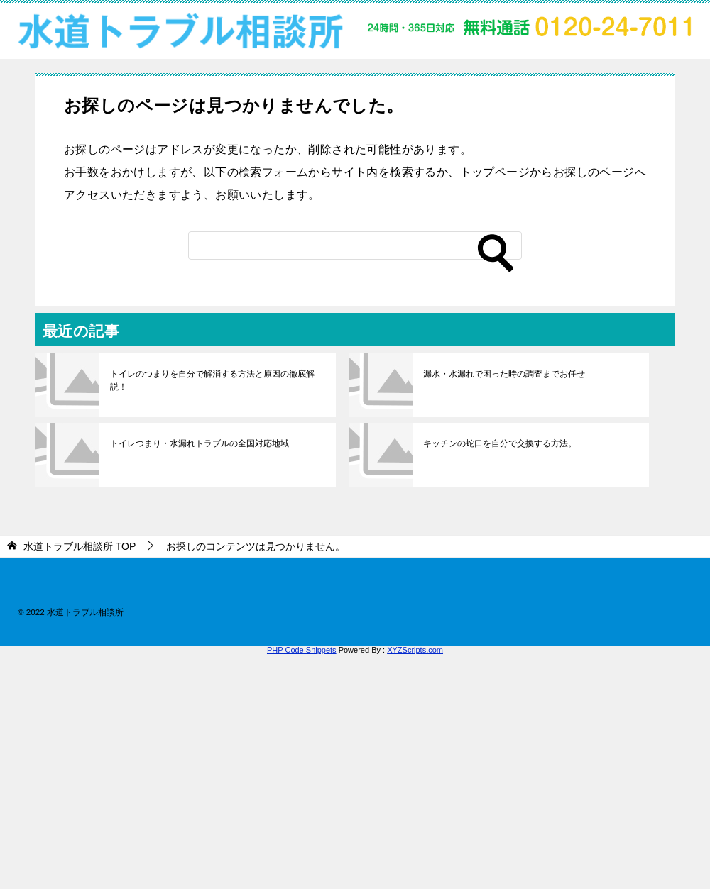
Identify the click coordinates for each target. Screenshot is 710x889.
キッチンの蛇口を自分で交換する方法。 (500, 443)
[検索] (355, 245)
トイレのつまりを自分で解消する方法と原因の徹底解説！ (212, 380)
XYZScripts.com (415, 650)
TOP (79, 546)
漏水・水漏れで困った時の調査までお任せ (504, 374)
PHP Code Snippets (302, 650)
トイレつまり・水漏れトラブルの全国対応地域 (199, 443)
